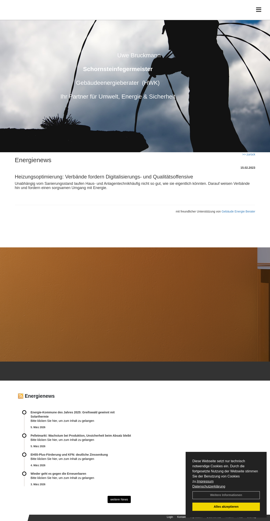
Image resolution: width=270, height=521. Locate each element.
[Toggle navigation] (259, 12)
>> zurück (248, 154)
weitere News (119, 499)
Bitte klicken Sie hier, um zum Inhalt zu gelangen (62, 420)
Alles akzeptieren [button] (226, 506)
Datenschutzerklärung (208, 486)
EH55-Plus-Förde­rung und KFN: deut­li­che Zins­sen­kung (69, 454)
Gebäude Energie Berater (238, 211)
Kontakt (181, 517)
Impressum (205, 481)
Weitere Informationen (226, 495)
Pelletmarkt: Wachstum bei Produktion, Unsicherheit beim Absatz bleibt (81, 435)
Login (170, 517)
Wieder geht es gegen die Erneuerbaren (58, 473)
